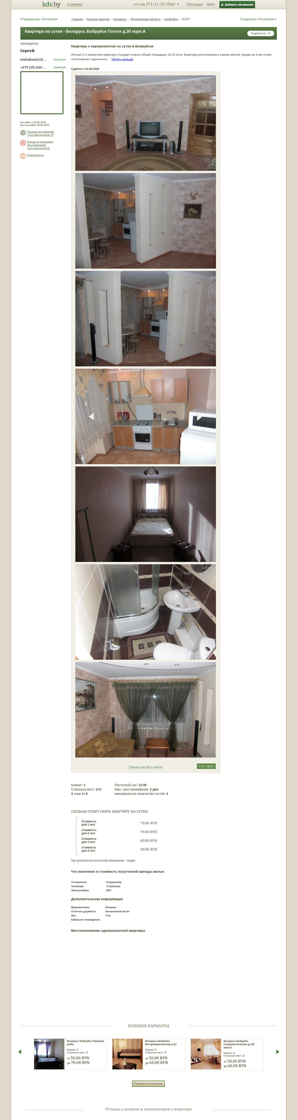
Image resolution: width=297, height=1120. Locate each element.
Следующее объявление (258, 19)
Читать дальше (122, 59)
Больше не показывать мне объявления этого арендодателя (40, 145)
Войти (211, 4)
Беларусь (120, 19)
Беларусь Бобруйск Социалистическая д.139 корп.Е (238, 1044)
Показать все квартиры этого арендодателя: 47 (40, 133)
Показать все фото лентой (145, 767)
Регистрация (195, 4)
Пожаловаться (35, 155)
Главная (77, 19)
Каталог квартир (98, 19)
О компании (74, 4)
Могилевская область (146, 19)
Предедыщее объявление (39, 19)
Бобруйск (171, 19)
